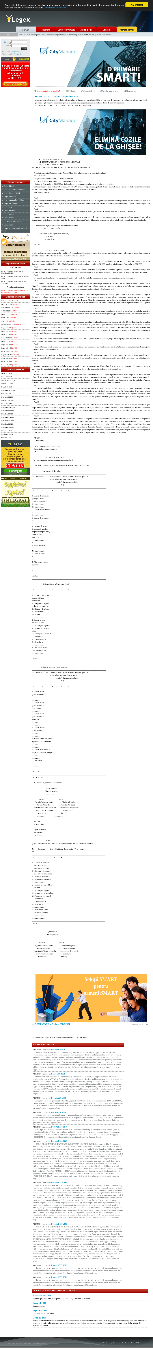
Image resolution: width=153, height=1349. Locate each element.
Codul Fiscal (9, 186)
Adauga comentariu (140, 1024)
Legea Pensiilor (10, 196)
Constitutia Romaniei (12, 221)
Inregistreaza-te (16, 52)
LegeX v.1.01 (114, 1343)
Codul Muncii (9, 211)
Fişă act (71, 91)
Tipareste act (131, 91)
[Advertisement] (15, 134)
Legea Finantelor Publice (14, 200)
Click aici (17, 54)
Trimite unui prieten (110, 91)
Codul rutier (8, 225)
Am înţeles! (137, 4)
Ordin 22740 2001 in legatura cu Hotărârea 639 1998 (12, 272)
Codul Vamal (9, 218)
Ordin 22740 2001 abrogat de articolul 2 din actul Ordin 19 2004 (14, 291)
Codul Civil (8, 207)
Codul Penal (9, 214)
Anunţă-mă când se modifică (48, 91)
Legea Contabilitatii (12, 193)
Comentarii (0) (89, 91)
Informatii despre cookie (37, 1343)
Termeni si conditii (21, 1343)
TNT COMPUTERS (129, 1342)
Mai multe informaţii (55, 7)
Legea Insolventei (11, 203)
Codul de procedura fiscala (14, 189)
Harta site (11, 1343)
